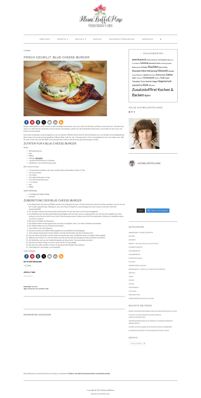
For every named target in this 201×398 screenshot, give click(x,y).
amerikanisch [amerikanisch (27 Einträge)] (139, 59)
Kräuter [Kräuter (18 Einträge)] (144, 67)
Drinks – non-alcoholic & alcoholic (144, 243)
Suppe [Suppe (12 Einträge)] (167, 78)
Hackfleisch (41, 288)
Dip (37, 288)
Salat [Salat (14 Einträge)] (134, 78)
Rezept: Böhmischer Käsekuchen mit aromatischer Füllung (153, 311)
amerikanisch (31, 288)
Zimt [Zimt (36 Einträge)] (145, 85)
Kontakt (97, 39)
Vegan (131, 280)
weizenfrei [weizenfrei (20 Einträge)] (137, 85)
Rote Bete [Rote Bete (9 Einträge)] (152, 75)
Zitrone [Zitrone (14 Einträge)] (152, 85)
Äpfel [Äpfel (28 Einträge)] (147, 95)
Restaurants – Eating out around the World (147, 269)
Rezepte (62, 39)
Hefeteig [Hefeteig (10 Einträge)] (164, 63)
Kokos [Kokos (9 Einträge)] (139, 67)
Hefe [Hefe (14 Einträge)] (158, 63)
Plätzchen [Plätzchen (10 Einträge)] (139, 75)
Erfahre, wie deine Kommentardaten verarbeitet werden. (89, 373)
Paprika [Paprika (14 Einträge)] (171, 71)
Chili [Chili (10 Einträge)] (158, 60)
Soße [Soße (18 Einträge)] (162, 77)
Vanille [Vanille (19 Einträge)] (148, 81)
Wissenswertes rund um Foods (141, 298)
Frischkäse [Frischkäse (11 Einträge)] (136, 63)
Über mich (44, 39)
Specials (80, 39)
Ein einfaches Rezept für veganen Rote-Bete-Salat (149, 330)
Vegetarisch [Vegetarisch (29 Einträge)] (164, 81)
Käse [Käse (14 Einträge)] (160, 67)
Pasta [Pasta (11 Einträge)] (134, 75)
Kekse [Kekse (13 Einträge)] (134, 67)
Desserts (132, 240)
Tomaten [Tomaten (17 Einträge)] (136, 81)
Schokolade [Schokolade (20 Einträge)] (148, 77)
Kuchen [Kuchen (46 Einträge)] (153, 66)
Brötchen (39, 158)
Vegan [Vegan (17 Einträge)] (155, 81)
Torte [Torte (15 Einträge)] (142, 81)
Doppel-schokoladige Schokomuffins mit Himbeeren (150, 327)
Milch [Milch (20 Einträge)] (144, 71)
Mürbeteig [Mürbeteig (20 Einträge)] (152, 71)
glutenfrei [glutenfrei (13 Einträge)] (152, 63)
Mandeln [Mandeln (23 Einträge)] (136, 71)
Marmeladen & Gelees (137, 265)
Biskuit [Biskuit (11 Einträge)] (154, 60)
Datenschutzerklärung (122, 39)
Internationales (135, 258)
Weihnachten (134, 295)
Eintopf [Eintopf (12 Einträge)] (163, 60)
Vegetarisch (134, 287)
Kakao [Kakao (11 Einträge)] (169, 63)
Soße (47, 288)
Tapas (131, 276)
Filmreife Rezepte (136, 247)
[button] (26, 122)
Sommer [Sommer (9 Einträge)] (157, 78)
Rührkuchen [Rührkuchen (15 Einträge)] (161, 75)
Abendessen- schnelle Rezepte (141, 232)
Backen (132, 236)
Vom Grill (34, 286)
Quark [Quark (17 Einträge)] (146, 75)
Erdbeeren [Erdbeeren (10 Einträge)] (169, 60)
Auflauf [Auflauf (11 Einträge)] (149, 60)
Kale (92, 394)
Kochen (132, 262)
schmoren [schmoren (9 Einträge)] (139, 78)
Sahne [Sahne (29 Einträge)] (169, 74)
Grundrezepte (134, 251)
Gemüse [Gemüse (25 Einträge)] (144, 63)
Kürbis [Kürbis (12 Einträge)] (165, 67)
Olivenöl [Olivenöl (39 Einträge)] (162, 70)
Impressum (147, 39)
